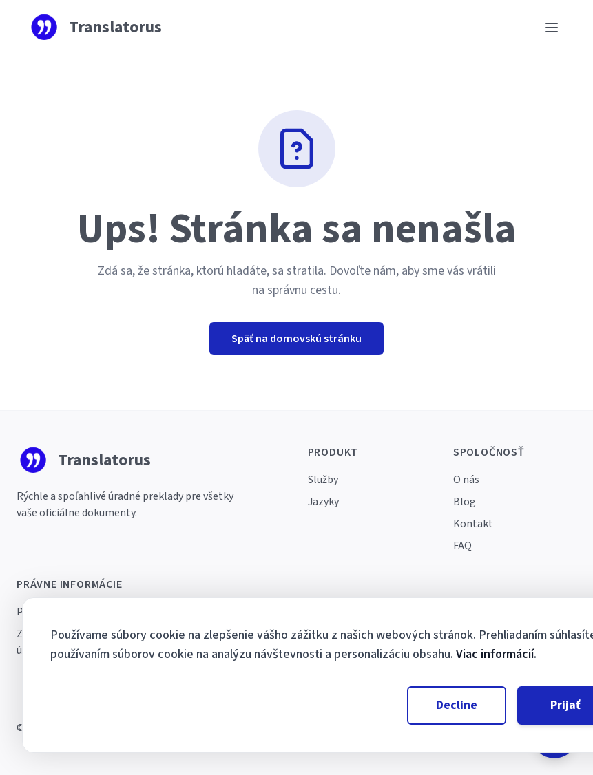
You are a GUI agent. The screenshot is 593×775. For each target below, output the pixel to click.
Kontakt (473, 523)
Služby (323, 479)
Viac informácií (495, 654)
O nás (466, 479)
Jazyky (323, 501)
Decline (456, 705)
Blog (464, 501)
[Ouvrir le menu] (551, 27)
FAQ (462, 545)
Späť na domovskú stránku (296, 338)
